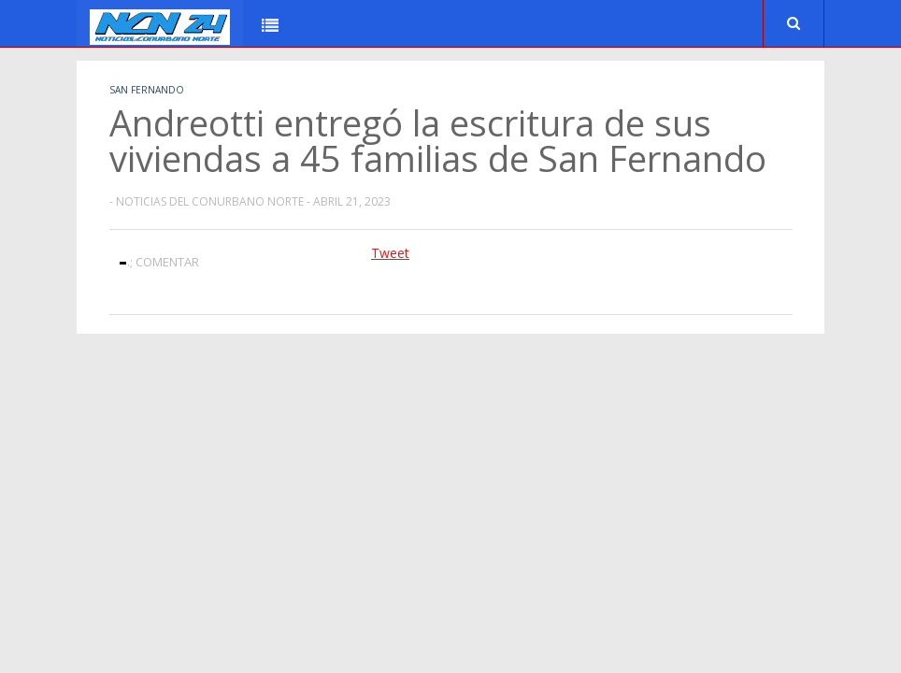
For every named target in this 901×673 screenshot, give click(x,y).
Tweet (390, 253)
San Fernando (146, 89)
